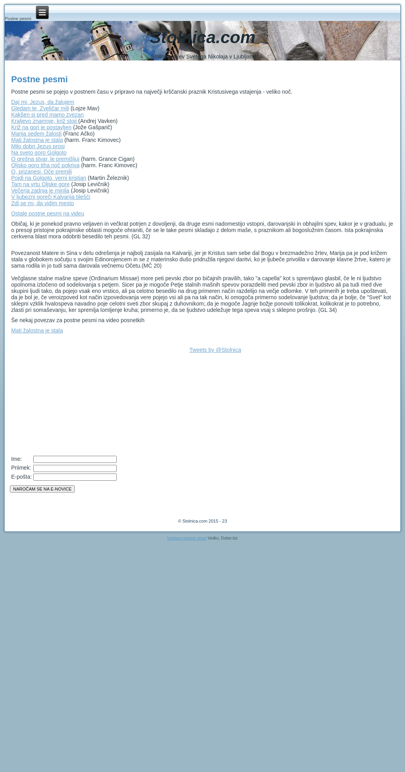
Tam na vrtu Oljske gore (40, 184)
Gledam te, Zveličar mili (40, 108)
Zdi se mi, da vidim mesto (42, 203)
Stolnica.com (202, 37)
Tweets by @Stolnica (215, 350)
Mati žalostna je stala (37, 140)
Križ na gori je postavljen (41, 127)
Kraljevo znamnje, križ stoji (44, 121)
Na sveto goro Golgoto (38, 152)
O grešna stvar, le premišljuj (45, 159)
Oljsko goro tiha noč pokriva (45, 165)
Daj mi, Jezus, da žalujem (42, 102)
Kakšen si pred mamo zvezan (47, 114)
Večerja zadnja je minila (40, 190)
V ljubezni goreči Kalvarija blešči (50, 197)
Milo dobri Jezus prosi (37, 146)
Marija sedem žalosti (36, 133)
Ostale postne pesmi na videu (47, 213)
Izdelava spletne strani (187, 538)
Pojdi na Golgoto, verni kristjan (48, 178)
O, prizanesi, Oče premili (41, 171)
